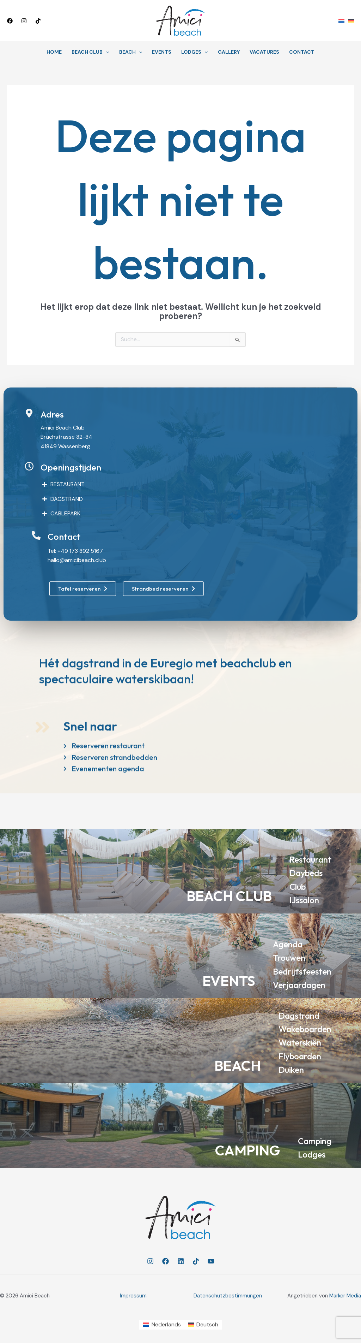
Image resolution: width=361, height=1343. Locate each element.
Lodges (194, 52)
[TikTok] (38, 21)
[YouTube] (211, 1261)
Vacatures (264, 52)
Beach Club (90, 52)
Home (54, 52)
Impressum (133, 1295)
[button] (76, 20)
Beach (130, 52)
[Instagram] (24, 21)
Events (161, 52)
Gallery (229, 52)
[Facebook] (10, 21)
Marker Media (345, 1295)
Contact (301, 52)
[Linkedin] (180, 1261)
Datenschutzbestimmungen (228, 1295)
